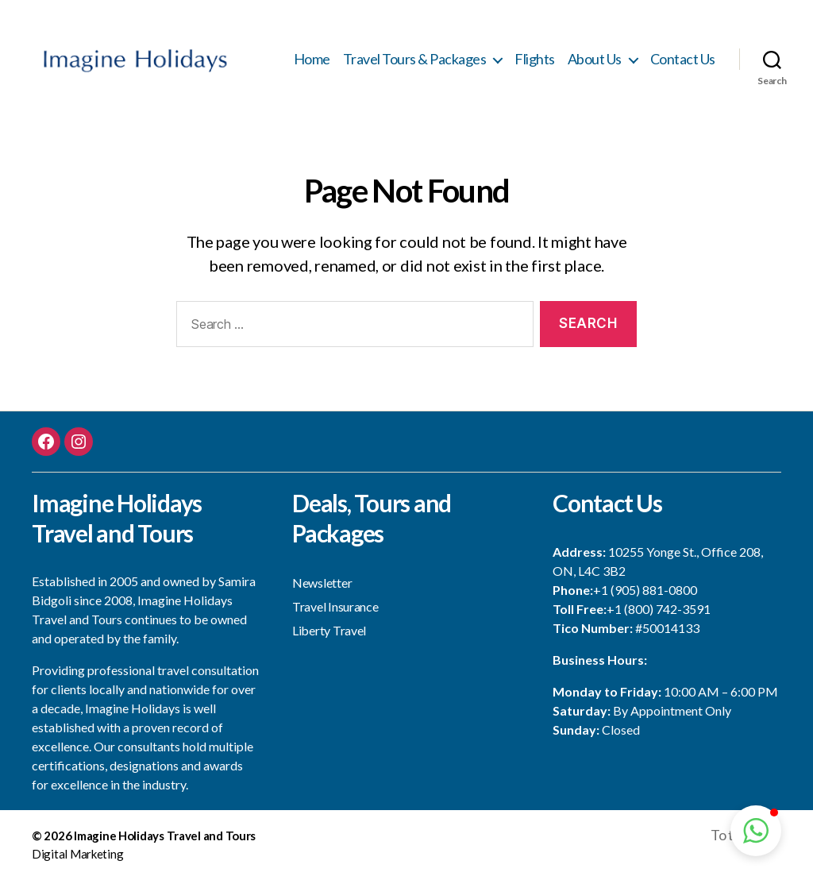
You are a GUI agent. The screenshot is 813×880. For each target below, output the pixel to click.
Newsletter (322, 584)
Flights (534, 60)
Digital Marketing (77, 855)
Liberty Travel (329, 631)
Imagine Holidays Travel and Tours (165, 837)
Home (312, 60)
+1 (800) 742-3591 (659, 610)
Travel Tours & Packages (415, 60)
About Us (595, 60)
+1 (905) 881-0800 (645, 591)
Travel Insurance (335, 608)
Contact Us (682, 60)
